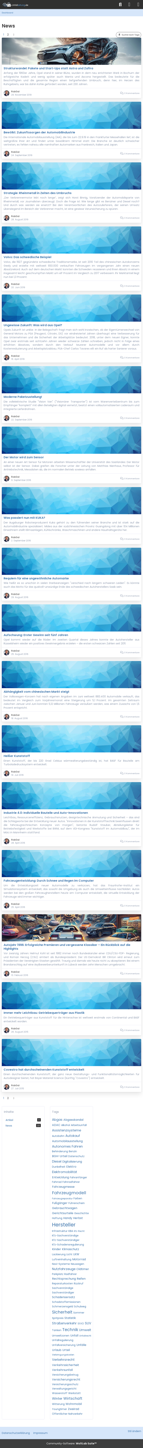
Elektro (71, 1167)
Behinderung (60, 1151)
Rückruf (78, 1283)
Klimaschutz (70, 1249)
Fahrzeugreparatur (62, 1198)
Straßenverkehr (64, 1323)
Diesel (56, 1161)
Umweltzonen (60, 1335)
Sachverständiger (63, 1292)
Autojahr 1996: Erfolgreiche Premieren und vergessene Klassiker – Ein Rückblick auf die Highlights (67, 947)
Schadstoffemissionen (66, 1302)
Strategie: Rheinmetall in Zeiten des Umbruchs (38, 193)
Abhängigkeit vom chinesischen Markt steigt (36, 692)
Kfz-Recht (79, 1231)
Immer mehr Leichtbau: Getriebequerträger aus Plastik (44, 1013)
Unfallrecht (85, 1335)
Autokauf (72, 1135)
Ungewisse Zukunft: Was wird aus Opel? (33, 325)
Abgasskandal (73, 1120)
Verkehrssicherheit (65, 1365)
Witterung (58, 1404)
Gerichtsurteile (62, 1213)
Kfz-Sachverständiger (65, 1240)
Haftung (57, 1218)
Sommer (78, 1312)
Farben (77, 1198)
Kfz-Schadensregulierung (68, 1244)
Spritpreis (58, 1318)
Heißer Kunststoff (17, 756)
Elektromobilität (64, 1172)
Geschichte (81, 1213)
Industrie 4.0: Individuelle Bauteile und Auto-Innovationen (46, 813)
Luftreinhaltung (61, 1259)
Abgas (57, 1119)
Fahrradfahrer (71, 1182)
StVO (81, 1323)
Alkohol (65, 1125)
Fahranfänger (78, 1177)
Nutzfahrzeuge (63, 1269)
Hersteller (63, 1224)
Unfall (74, 1335)
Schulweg (80, 1306)
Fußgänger (60, 1203)
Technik (70, 1330)
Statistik (70, 1318)
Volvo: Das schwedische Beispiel (27, 257)
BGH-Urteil (59, 1156)
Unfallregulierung (62, 1340)
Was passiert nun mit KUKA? (24, 518)
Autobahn (58, 1136)
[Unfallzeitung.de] (58, 4)
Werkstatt (74, 1393)
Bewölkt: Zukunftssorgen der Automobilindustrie (39, 132)
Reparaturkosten (62, 1283)
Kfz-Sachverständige (65, 1235)
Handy (67, 1218)
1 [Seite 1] (3, 34)
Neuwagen (77, 1264)
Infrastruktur (60, 1231)
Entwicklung (60, 1177)
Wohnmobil (74, 1404)
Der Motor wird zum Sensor (24, 457)
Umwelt (85, 1330)
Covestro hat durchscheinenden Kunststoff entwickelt (44, 1070)
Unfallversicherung (63, 1345)
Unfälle (81, 1345)
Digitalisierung (72, 1161)
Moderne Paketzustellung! (23, 397)
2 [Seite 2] (8, 34)
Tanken (56, 1330)
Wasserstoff (59, 1393)
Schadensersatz (63, 1297)
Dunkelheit (58, 1167)
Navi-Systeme (61, 1264)
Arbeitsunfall (79, 1125)
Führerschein (76, 1203)
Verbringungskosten (63, 1354)
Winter (57, 1398)
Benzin (73, 1151)
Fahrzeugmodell (69, 1193)
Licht (69, 1254)
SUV (88, 1323)
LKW (76, 1254)
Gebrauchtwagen (64, 1208)
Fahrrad (57, 1182)
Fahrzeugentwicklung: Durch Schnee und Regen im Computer (49, 881)
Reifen (81, 1279)
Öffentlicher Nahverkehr (67, 1414)
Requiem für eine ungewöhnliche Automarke (36, 578)
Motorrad (79, 1259)
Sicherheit (62, 1312)
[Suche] (120, 4)
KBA (70, 1231)
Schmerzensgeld (62, 1306)
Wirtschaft (72, 1398)
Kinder (56, 1249)
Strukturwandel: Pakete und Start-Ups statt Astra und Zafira (48, 68)
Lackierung (59, 1254)
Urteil (66, 1350)
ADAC (56, 1125)
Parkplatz (57, 1274)
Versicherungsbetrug (65, 1375)
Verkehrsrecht (63, 1359)
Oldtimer (82, 1269)
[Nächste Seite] (13, 34)
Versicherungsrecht (66, 1379)
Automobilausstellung (67, 1141)
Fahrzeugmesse (63, 1187)
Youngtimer (59, 1409)
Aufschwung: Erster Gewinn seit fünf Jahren (36, 635)
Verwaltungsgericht (64, 1388)
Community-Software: (71, 1443)
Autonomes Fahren (67, 1146)
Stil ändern (134, 1431)
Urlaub (56, 1350)
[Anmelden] (129, 4)
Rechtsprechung (64, 1279)
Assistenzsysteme (66, 1130)
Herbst (78, 1218)
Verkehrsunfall (62, 1370)
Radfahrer (70, 1274)
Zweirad (73, 1409)
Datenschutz (76, 1156)
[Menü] (138, 4)
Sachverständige (62, 1288)
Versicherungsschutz (65, 1384)
